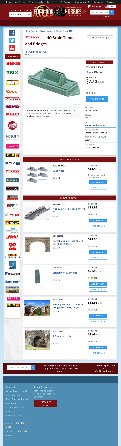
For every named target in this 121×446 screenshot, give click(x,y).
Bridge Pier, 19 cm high (65, 272)
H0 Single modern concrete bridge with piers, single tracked (68, 307)
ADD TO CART (98, 182)
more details (98, 188)
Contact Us (98, 2)
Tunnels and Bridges (54, 31)
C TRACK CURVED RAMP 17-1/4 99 (69, 211)
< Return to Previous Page (35, 53)
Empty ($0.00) (98, 6)
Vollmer (34, 31)
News (8, 2)
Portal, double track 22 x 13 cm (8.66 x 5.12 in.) (68, 242)
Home (28, 31)
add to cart (97, 98)
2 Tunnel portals (62, 336)
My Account (66, 2)
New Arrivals (20, 2)
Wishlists (110, 2)
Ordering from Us (82, 2)
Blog (49, 2)
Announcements (36, 2)
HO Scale (41, 31)
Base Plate (58, 170)
